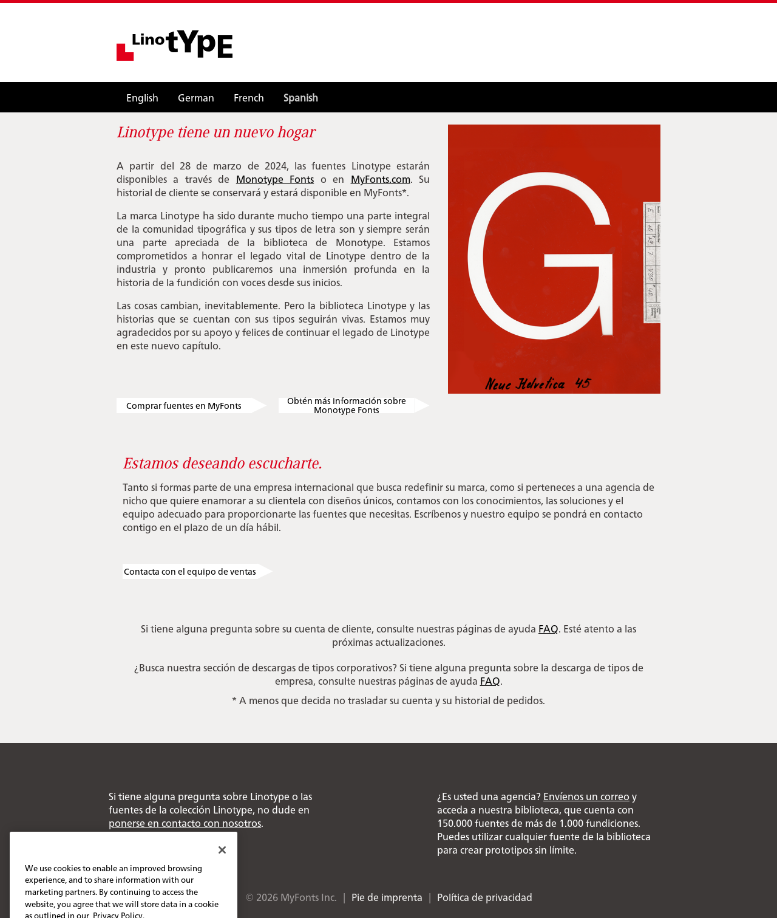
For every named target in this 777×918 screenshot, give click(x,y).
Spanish (300, 97)
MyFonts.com (380, 178)
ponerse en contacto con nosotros (185, 822)
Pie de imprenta (386, 896)
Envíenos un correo (586, 796)
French (249, 97)
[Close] (222, 862)
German (196, 97)
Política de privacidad (484, 896)
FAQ (548, 628)
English (142, 97)
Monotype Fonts (275, 178)
